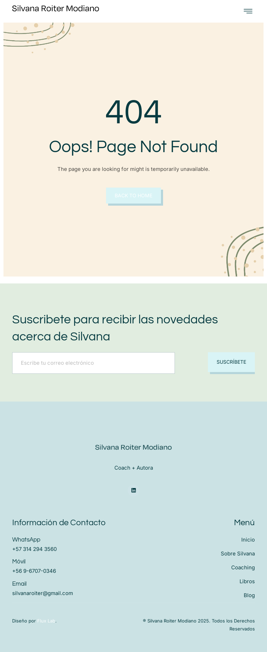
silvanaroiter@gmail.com (42, 592)
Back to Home (133, 195)
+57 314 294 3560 (34, 549)
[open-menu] (248, 11)
